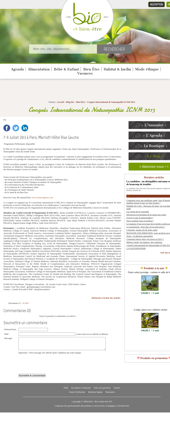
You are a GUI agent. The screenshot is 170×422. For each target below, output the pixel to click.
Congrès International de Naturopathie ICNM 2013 (111, 102)
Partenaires (110, 394)
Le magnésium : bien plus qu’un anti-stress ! (145, 227)
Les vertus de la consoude (137, 211)
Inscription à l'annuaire (81, 390)
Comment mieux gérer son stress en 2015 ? (145, 239)
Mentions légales (95, 394)
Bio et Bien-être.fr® (103, 404)
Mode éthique (147, 69)
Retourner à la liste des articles (106, 298)
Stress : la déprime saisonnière (139, 236)
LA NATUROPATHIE (136, 248)
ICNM (25, 303)
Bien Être (91, 69)
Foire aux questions (102, 390)
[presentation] (44, 364)
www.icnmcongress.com (42, 197)
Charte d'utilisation (77, 394)
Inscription (156, 4)
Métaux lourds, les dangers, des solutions (144, 242)
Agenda (17, 69)
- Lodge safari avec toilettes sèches (149, 309)
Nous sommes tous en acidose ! (140, 221)
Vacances (85, 73)
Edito (66, 390)
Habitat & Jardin (117, 69)
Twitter (15, 128)
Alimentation (39, 69)
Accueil (60, 102)
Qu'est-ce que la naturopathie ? (139, 218)
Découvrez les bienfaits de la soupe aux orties (146, 215)
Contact (116, 390)
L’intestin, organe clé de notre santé (141, 230)
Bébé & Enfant (66, 69)
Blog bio (70, 102)
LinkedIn (24, 128)
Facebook (6, 128)
